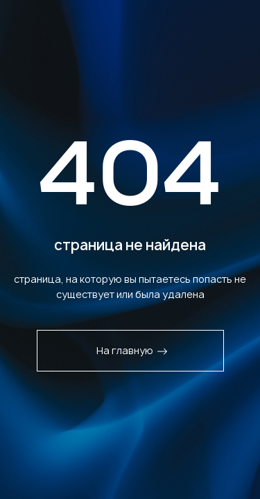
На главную (132, 350)
